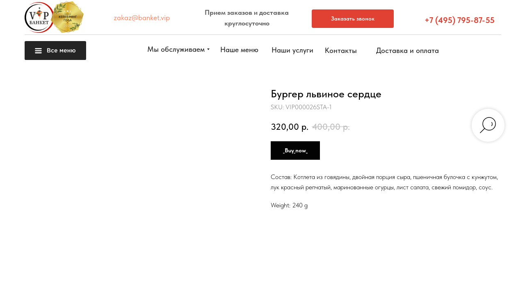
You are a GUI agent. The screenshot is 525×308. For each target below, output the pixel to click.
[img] (506, 287)
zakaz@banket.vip (142, 17)
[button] (506, 180)
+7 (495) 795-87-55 (460, 20)
